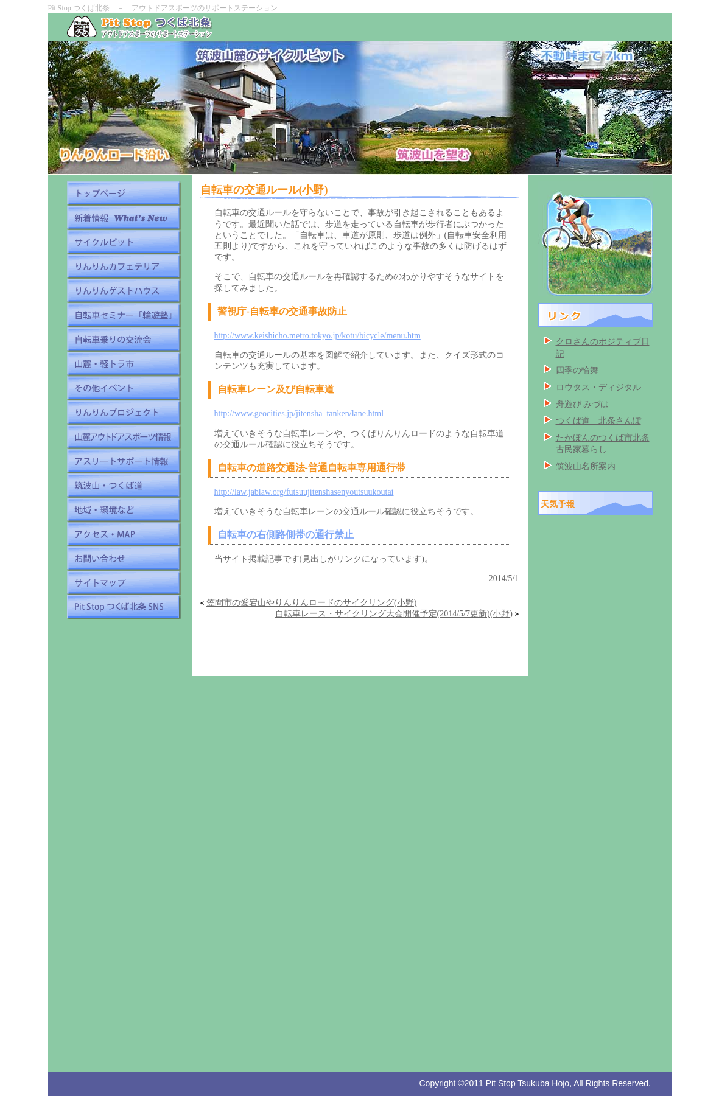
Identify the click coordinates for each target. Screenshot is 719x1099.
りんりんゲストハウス (123, 290)
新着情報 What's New (123, 217)
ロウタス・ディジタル (598, 387)
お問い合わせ (123, 558)
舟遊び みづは (582, 404)
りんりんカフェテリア (123, 266)
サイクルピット (123, 241)
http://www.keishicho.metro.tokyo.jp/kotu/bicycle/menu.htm (317, 335)
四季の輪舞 (577, 370)
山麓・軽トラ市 (123, 363)
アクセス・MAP (123, 534)
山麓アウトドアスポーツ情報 (123, 436)
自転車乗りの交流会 (123, 339)
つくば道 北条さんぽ (598, 420)
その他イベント (123, 387)
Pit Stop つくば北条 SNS (123, 607)
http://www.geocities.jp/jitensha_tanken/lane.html (299, 413)
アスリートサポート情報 (123, 460)
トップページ (123, 193)
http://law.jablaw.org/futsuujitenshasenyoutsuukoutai (304, 492)
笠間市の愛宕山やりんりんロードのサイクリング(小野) (311, 602)
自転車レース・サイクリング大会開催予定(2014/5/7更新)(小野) (394, 613)
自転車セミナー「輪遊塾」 (123, 314)
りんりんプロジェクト (123, 412)
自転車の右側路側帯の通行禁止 (285, 534)
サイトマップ (123, 582)
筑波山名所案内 (586, 466)
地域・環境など (123, 509)
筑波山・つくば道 (123, 485)
